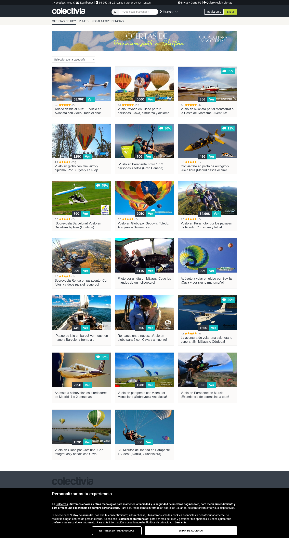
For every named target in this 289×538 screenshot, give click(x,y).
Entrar (230, 11)
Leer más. (181, 522)
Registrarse (214, 11)
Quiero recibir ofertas (218, 2)
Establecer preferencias (116, 530)
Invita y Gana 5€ (189, 2)
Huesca (168, 12)
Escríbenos (85, 2)
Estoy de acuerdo (191, 530)
